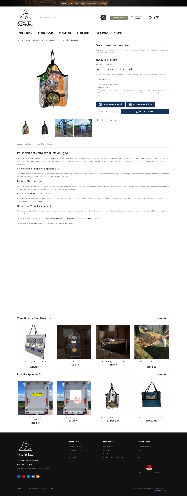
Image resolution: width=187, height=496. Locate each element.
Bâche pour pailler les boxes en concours (151, 363)
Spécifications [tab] (43, 144)
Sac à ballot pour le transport (113, 362)
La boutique (73, 461)
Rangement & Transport (34, 40)
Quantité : (100, 111)
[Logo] (25, 17)
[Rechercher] (103, 17)
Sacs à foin (164, 50)
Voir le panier (108, 447)
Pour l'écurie (110, 50)
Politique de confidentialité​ (113, 457)
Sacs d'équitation (51, 40)
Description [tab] (24, 144)
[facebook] (19, 476)
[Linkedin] (115, 120)
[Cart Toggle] (155, 17)
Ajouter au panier (146, 112)
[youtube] (33, 476)
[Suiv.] (168, 40)
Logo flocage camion (74, 418)
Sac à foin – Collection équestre (113, 418)
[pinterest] (38, 476)
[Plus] (116, 111)
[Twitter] (102, 120)
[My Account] (137, 17)
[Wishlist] (150, 17)
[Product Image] (54, 80)
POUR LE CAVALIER (46, 33)
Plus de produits (160, 318)
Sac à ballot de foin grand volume (74, 362)
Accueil (20, 40)
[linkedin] (28, 476)
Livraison (141, 450)
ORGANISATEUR (102, 33)
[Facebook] (97, 120)
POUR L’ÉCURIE (66, 33)
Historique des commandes (79, 450)
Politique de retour (144, 454)
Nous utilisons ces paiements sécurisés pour (150, 488)
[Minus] (113, 111)
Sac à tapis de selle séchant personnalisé (35, 363)
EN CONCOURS (84, 33)
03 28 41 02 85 (24, 464)
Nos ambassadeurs (76, 447)
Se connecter (108, 450)
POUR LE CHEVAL (26, 33)
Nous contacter (74, 454)
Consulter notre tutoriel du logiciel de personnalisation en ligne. (78, 218)
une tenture (38, 223)
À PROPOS (119, 33)
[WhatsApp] (111, 120)
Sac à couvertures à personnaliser (151, 418)
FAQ (139, 457)
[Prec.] (164, 40)
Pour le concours (121, 50)
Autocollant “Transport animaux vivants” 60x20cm (35, 419)
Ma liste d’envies (109, 454)
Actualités (72, 457)
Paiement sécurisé (144, 447)
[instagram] (23, 476)
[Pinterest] (106, 120)
